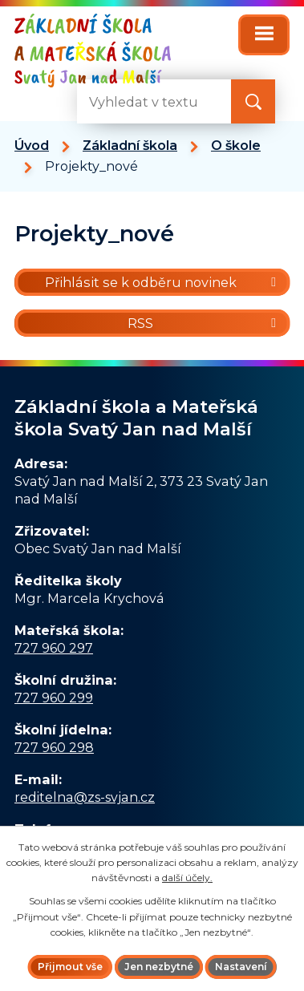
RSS (205, 323)
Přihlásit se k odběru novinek (163, 282)
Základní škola (130, 145)
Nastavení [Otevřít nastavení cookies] (241, 967)
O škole (236, 145)
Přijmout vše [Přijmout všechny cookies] (70, 967)
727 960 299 (53, 698)
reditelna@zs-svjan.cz (84, 797)
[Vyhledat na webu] (253, 101)
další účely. (187, 878)
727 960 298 (54, 747)
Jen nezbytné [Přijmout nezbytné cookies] (158, 967)
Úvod (31, 145)
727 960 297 (53, 648)
